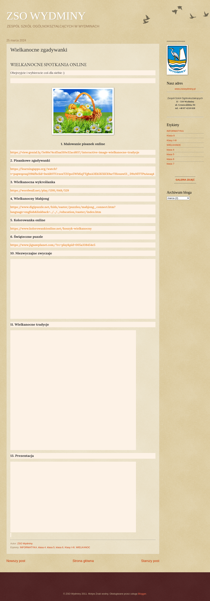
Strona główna (83, 561)
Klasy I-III (70, 547)
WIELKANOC (83, 547)
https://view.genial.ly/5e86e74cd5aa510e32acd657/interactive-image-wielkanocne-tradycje (74, 152)
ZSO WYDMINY (46, 16)
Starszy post (150, 561)
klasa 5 (51, 547)
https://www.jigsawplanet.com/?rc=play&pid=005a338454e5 (52, 245)
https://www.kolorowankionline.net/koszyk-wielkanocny (51, 228)
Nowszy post (15, 561)
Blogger (142, 593)
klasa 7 (170, 163)
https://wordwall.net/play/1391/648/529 (39, 190)
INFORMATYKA (28, 547)
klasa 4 (42, 547)
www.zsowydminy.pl (185, 88)
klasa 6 (59, 547)
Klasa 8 (171, 135)
